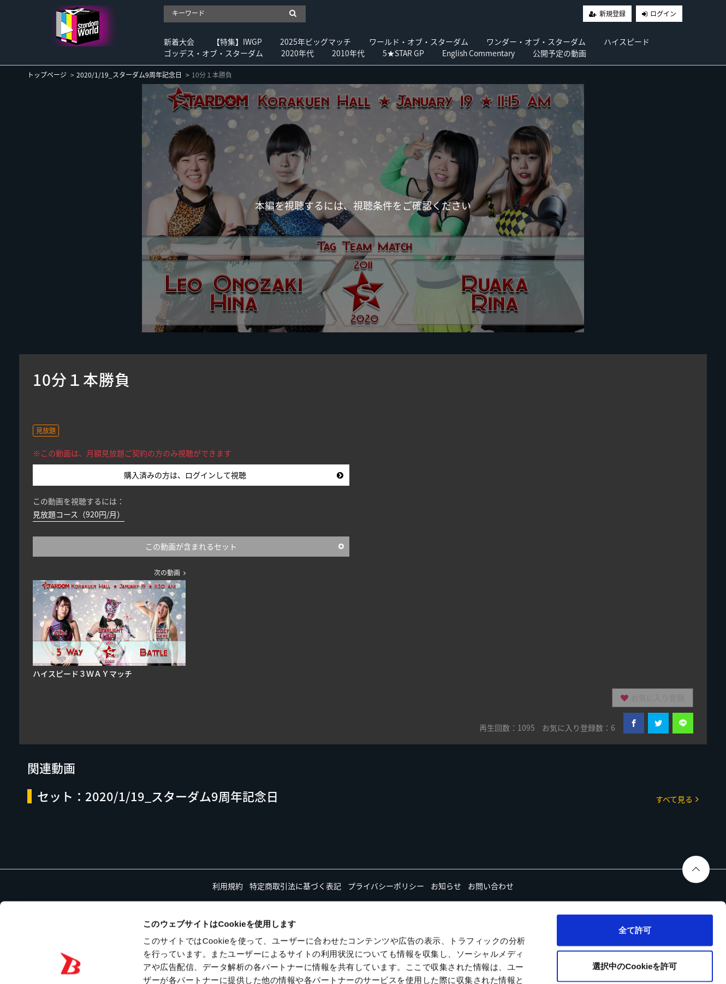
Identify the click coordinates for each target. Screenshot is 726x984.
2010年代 (348, 52)
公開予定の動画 (559, 52)
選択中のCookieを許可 (634, 891)
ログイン (663, 14)
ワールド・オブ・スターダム (418, 41)
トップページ (47, 75)
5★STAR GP (403, 52)
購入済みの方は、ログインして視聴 (233, 474)
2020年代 (297, 52)
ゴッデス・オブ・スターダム (213, 52)
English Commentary (478, 52)
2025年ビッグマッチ (315, 41)
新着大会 (179, 41)
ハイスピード (627, 41)
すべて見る (677, 798)
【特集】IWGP (237, 41)
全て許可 (634, 855)
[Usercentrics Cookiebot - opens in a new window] (70, 963)
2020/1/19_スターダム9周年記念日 (129, 75)
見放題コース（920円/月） (78, 514)
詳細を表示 (527, 962)
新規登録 (612, 14)
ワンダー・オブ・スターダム (536, 41)
